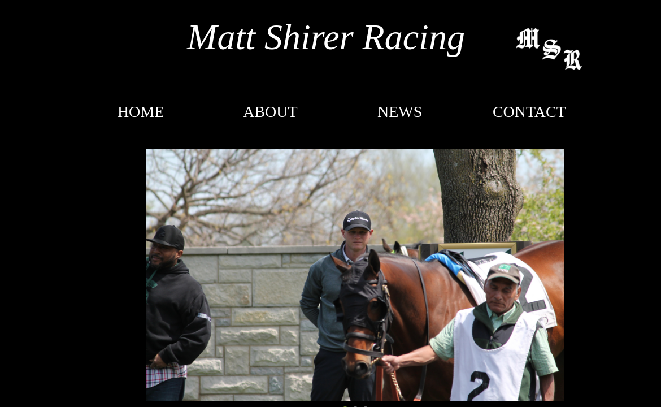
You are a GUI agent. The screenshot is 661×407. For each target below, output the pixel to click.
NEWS (399, 111)
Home (141, 111)
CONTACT (529, 111)
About (270, 111)
